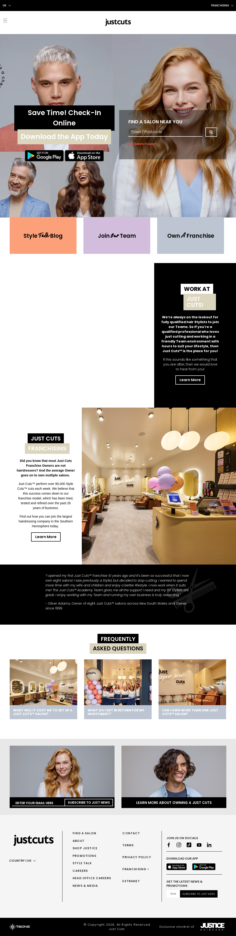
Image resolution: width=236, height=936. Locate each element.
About (78, 841)
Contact (131, 833)
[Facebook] (168, 845)
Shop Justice (85, 848)
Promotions (84, 856)
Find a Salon (84, 833)
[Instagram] (179, 845)
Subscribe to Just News (89, 802)
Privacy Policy (136, 857)
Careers (80, 871)
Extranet (131, 881)
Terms (128, 845)
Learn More (190, 380)
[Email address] (173, 894)
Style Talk (82, 863)
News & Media (85, 886)
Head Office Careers (92, 878)
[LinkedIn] (209, 845)
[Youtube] (199, 845)
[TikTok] (189, 845)
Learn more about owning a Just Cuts (174, 802)
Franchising (134, 869)
